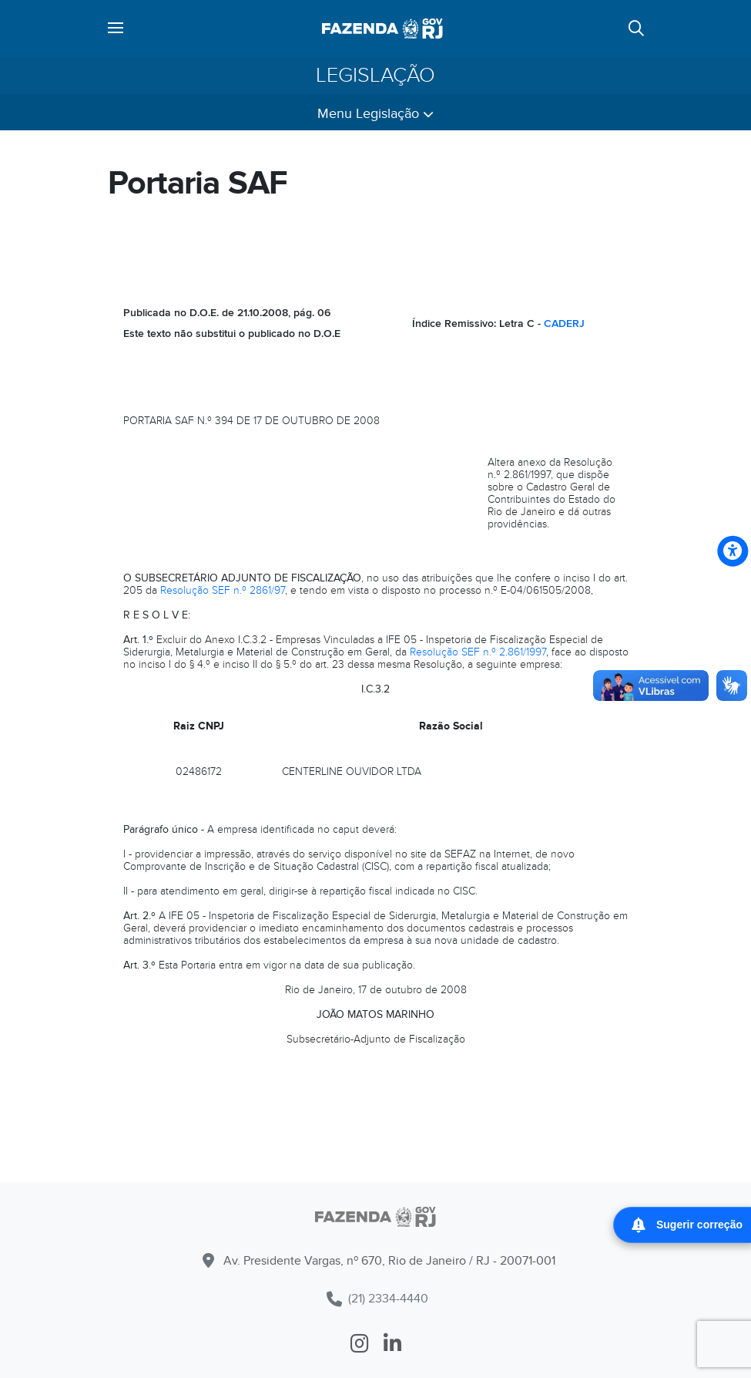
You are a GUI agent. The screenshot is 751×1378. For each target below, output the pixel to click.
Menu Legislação (375, 114)
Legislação (375, 75)
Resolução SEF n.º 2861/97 (222, 590)
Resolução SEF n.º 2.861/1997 (478, 652)
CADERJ (564, 323)
